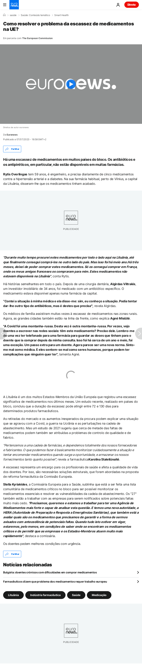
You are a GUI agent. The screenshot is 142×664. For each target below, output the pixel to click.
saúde (13, 15)
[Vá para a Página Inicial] (14, 4)
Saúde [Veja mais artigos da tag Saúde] (76, 595)
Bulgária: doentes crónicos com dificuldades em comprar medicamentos (50, 572)
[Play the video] (71, 84)
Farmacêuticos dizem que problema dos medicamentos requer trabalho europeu (55, 581)
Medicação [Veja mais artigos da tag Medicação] (99, 595)
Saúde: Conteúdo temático (35, 15)
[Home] (4, 15)
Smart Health (61, 15)
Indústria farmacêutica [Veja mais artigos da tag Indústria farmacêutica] (45, 595)
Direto (131, 4)
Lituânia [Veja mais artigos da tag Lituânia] (13, 595)
